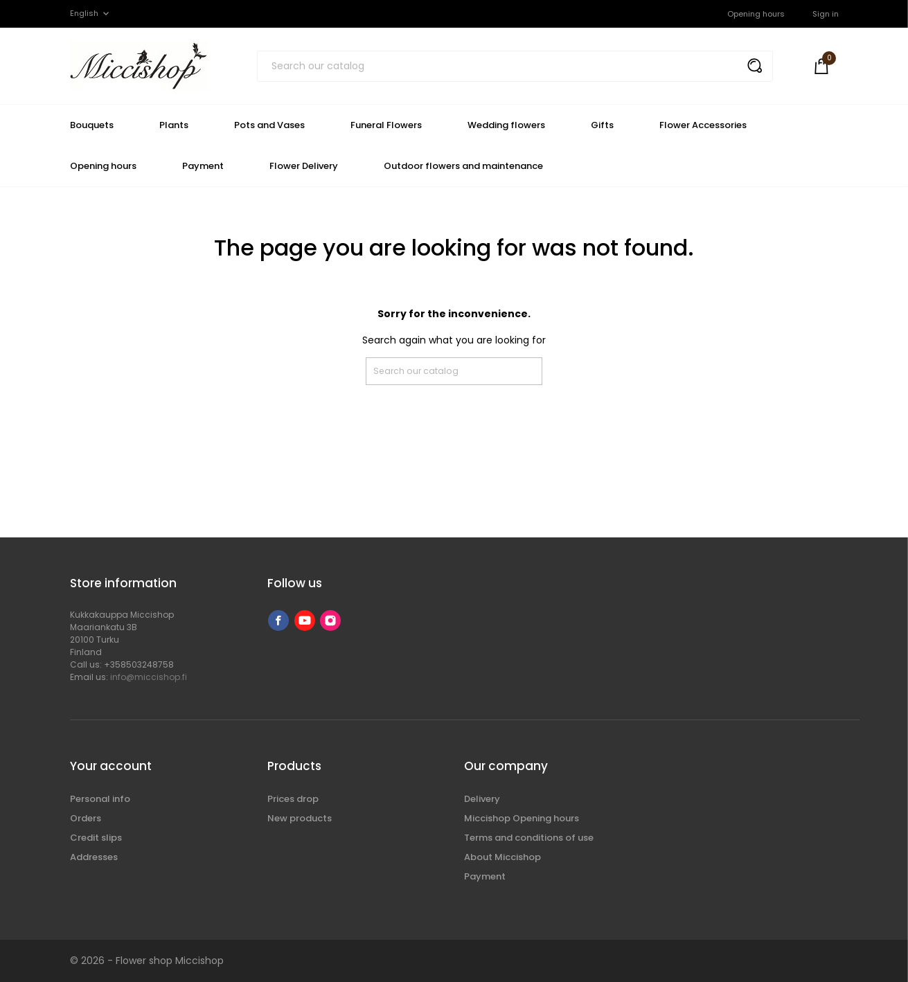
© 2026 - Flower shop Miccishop (147, 960)
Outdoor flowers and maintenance (463, 165)
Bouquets (92, 125)
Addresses (94, 857)
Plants (173, 125)
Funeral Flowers (386, 125)
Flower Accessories (703, 125)
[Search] (515, 66)
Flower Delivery (303, 165)
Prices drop (293, 798)
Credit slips (96, 837)
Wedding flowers (506, 125)
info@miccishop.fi (148, 677)
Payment (203, 165)
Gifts (602, 125)
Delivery (482, 798)
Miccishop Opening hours (521, 818)
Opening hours (756, 13)
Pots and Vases (269, 125)
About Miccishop (502, 857)
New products (299, 818)
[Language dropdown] (91, 13)
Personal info (100, 798)
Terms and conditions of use (529, 837)
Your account (111, 766)
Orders (85, 818)
